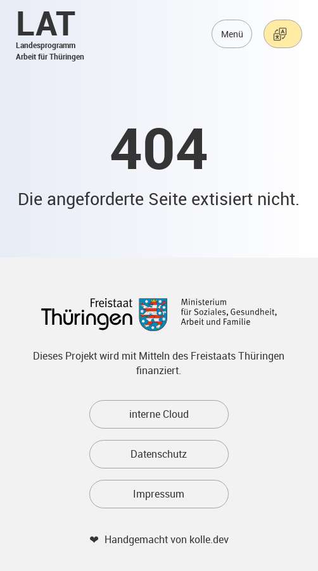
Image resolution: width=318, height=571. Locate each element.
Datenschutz (158, 454)
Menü (232, 34)
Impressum (158, 494)
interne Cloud (159, 414)
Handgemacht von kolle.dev (167, 539)
